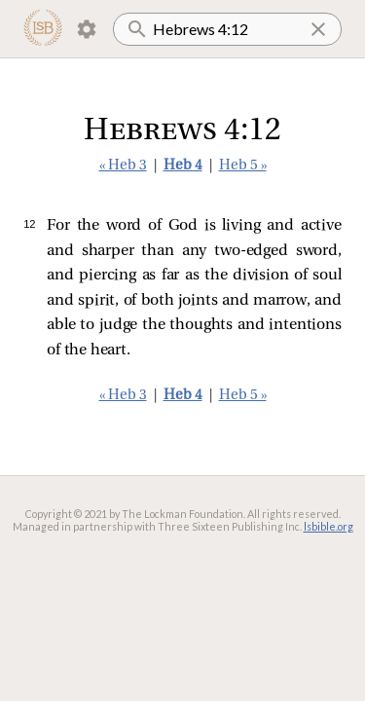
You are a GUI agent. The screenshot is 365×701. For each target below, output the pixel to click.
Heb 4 (183, 166)
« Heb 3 (123, 166)
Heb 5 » (243, 166)
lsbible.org (328, 526)
